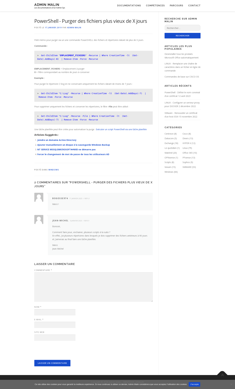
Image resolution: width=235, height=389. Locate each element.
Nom (38, 307)
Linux (185, 148)
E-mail (38, 319)
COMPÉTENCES (155, 5)
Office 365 (188, 152)
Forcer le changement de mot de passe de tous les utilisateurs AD (73, 154)
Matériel (169, 152)
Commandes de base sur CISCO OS (182, 76)
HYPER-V (187, 143)
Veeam (168, 167)
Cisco (185, 133)
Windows (53, 169)
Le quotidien (171, 148)
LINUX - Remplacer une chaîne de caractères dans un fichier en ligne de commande (183, 67)
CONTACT (194, 5)
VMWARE (187, 167)
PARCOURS (176, 5)
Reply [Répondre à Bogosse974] (87, 198)
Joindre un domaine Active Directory (56, 140)
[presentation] (57, 350)
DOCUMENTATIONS (129, 5)
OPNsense (170, 157)
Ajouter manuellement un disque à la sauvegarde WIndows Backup (73, 144)
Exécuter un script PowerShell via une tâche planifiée (121, 129)
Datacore (169, 138)
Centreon (169, 133)
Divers (186, 138)
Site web (39, 332)
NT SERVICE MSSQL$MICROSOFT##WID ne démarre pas (66, 149)
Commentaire (43, 270)
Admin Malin (46, 5)
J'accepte (194, 384)
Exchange (169, 143)
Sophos (186, 162)
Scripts (168, 162)
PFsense (187, 157)
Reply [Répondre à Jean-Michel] (86, 220)
